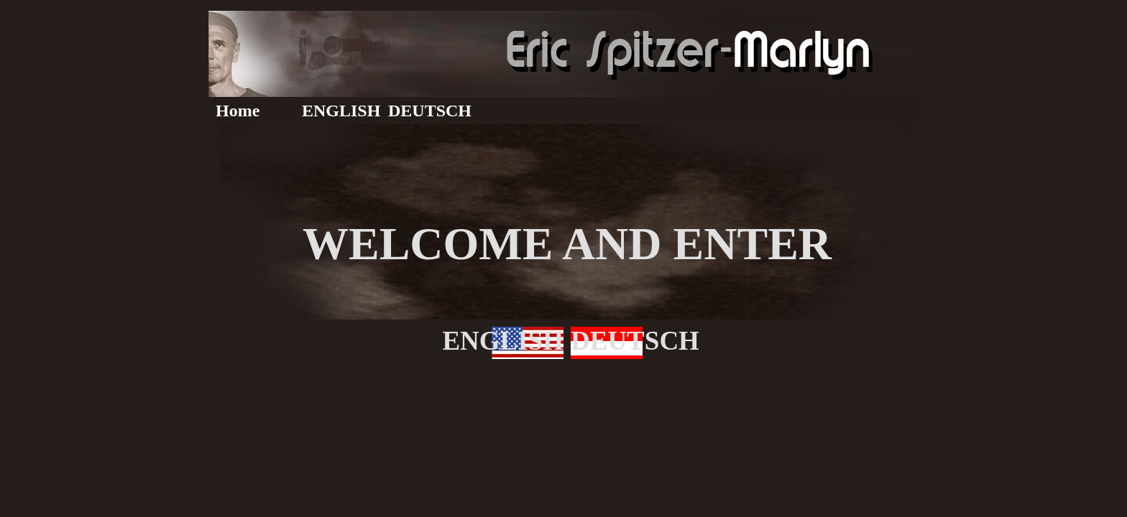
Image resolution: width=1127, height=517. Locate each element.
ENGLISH (341, 110)
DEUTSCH (430, 110)
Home (237, 110)
